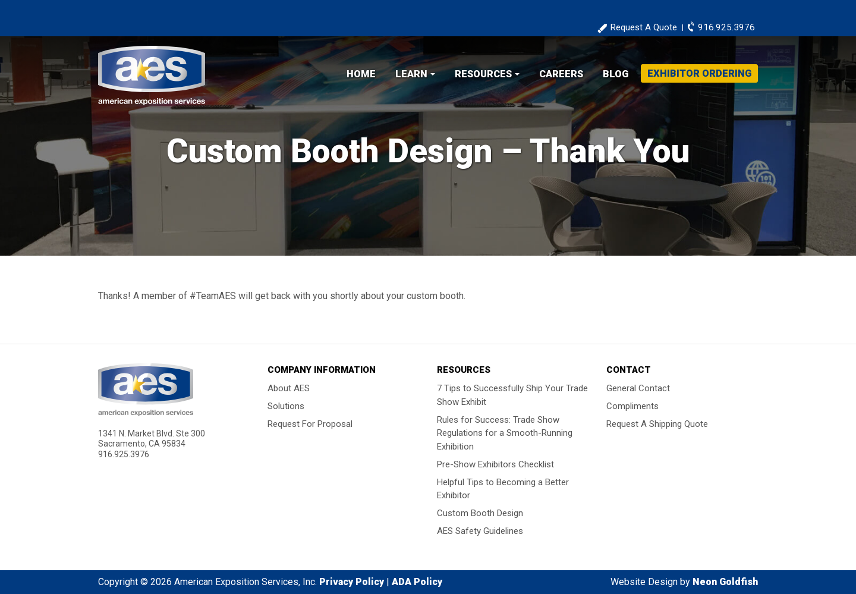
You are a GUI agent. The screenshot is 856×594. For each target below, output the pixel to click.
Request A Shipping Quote (657, 424)
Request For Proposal (310, 424)
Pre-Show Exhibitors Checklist (495, 463)
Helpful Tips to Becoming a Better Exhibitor (503, 488)
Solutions (286, 406)
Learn (411, 74)
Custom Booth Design (480, 513)
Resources (483, 74)
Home (361, 74)
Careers (561, 74)
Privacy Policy (351, 581)
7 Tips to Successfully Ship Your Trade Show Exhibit (512, 395)
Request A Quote (643, 27)
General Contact (638, 388)
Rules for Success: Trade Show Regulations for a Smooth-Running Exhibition (504, 432)
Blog (615, 74)
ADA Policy (417, 581)
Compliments (632, 406)
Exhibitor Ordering (699, 73)
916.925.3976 (726, 27)
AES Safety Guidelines (480, 531)
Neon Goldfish (725, 581)
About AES (289, 388)
